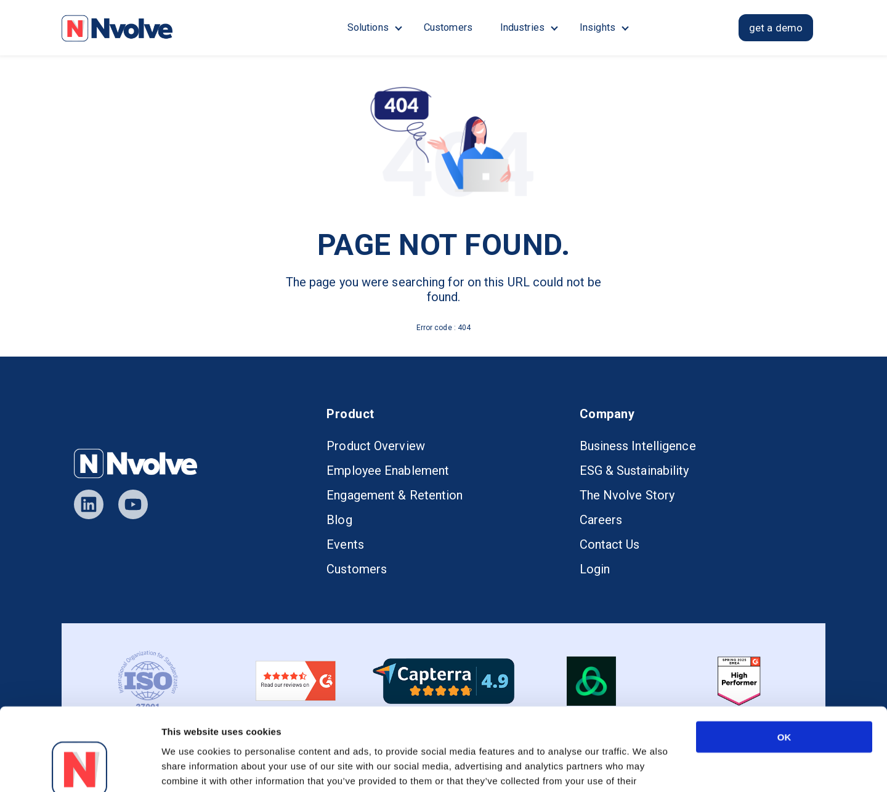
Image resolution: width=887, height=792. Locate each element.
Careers (601, 519)
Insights (597, 27)
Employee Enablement (387, 470)
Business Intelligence (638, 445)
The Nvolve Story (627, 495)
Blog (339, 519)
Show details (649, 767)
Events (345, 544)
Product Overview (375, 445)
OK (784, 659)
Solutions (368, 27)
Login (595, 569)
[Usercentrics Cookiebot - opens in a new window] (80, 768)
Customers (448, 27)
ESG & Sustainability (634, 470)
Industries (522, 27)
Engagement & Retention (394, 495)
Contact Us (610, 544)
